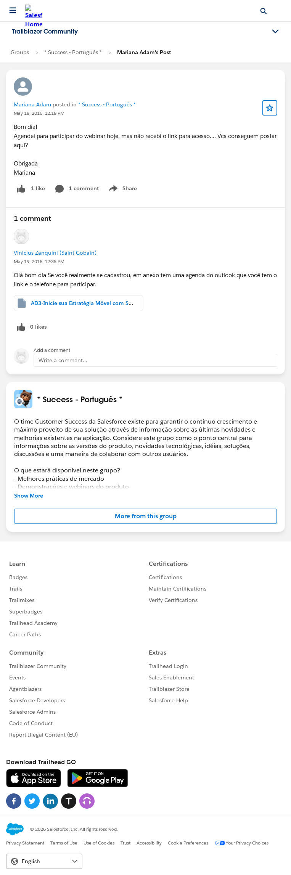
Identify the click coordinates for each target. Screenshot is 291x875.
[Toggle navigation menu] (275, 31)
